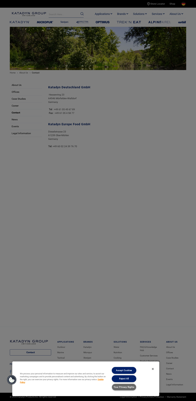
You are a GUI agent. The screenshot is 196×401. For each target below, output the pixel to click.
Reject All (124, 378)
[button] (12, 380)
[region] (85, 378)
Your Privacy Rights (124, 387)
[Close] (152, 369)
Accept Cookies (124, 370)
